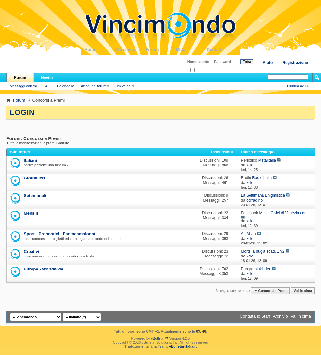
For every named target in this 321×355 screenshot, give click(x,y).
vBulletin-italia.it (183, 346)
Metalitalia (267, 160)
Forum (161, 49)
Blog (191, 49)
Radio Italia (262, 178)
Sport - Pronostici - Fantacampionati (60, 233)
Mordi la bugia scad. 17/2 (262, 251)
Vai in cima (302, 291)
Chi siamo (130, 49)
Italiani (30, 160)
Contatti (222, 49)
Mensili (31, 213)
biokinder (262, 269)
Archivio (280, 316)
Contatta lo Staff (255, 316)
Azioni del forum (93, 86)
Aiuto (268, 62)
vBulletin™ (159, 338)
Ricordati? (200, 70)
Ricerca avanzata (301, 86)
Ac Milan (248, 233)
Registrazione (295, 62)
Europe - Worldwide (43, 269)
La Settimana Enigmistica (263, 195)
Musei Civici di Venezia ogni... (285, 213)
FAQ (46, 86)
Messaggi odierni (23, 86)
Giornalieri (34, 178)
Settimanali (35, 195)
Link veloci (122, 86)
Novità (47, 77)
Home (99, 49)
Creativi (31, 251)
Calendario (65, 86)
